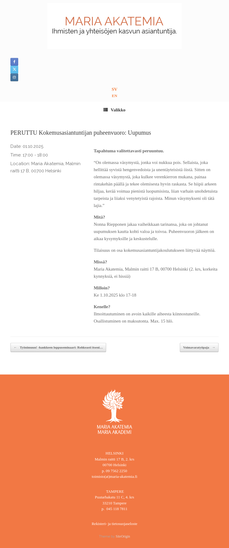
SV (114, 89)
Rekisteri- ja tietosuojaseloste (114, 523)
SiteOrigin (123, 536)
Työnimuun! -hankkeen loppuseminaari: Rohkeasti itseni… (58, 347)
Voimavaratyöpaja (199, 347)
